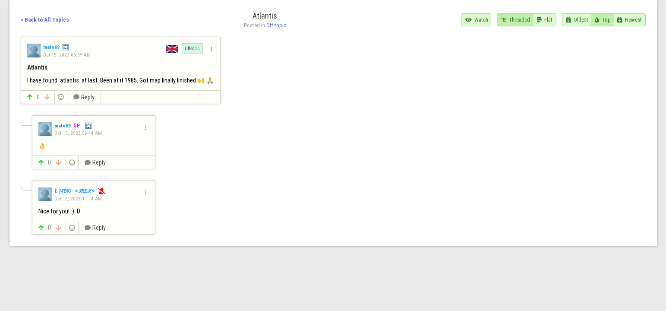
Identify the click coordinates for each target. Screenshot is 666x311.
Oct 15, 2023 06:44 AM (78, 133)
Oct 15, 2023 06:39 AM (67, 55)
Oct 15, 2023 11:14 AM (78, 199)
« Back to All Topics (45, 19)
